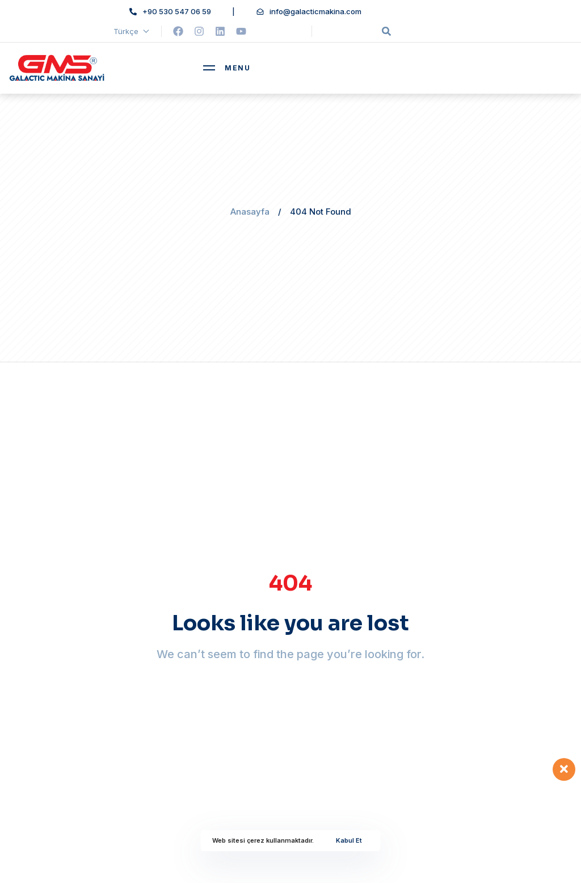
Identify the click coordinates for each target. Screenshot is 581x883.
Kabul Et (349, 840)
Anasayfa (250, 211)
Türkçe (131, 31)
